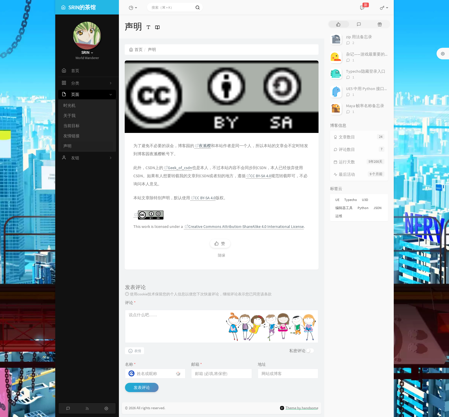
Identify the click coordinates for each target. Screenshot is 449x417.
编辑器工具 (344, 208)
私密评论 (297, 350)
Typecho (350, 199)
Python (363, 208)
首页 (136, 49)
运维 (338, 216)
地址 (262, 364)
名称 (130, 364)
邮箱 (196, 364)
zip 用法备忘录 (359, 36)
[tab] (338, 24)
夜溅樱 (203, 145)
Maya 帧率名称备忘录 (365, 105)
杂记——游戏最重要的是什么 (371, 54)
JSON (377, 208)
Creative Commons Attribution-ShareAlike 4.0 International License (244, 226)
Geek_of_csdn (178, 167)
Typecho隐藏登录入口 (365, 71)
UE (337, 199)
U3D (365, 199)
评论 (130, 302)
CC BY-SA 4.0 (258, 175)
